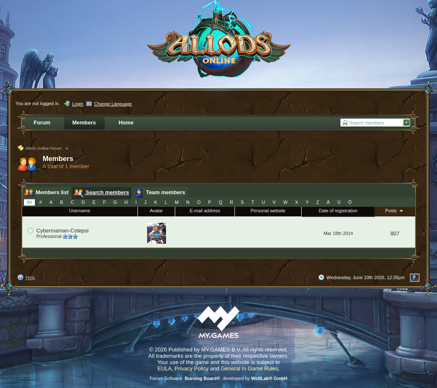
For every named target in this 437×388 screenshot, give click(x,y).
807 (394, 233)
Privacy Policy (192, 368)
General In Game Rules (249, 368)
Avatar (156, 210)
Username (79, 210)
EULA (164, 368)
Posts (395, 210)
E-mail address (205, 210)
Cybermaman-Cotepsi (63, 230)
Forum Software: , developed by (218, 378)
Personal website (268, 210)
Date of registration (338, 210)
